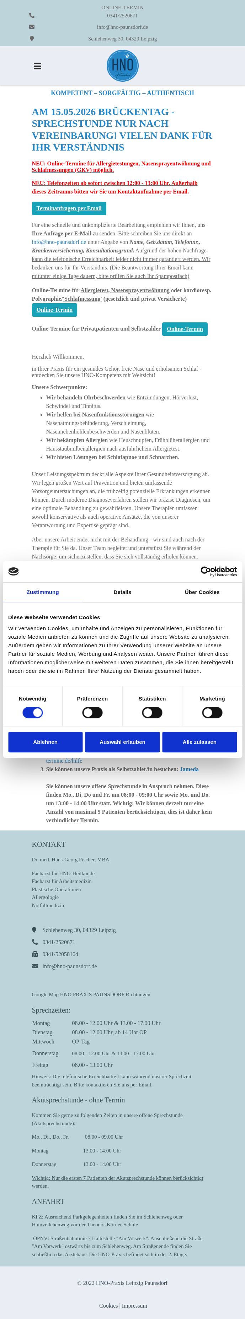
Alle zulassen (200, 742)
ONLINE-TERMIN (122, 7)
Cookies (108, 1306)
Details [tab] (123, 592)
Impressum (134, 1306)
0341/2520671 (122, 15)
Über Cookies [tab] (202, 592)
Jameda (189, 769)
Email (144, 1085)
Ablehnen (45, 742)
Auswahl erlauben (122, 742)
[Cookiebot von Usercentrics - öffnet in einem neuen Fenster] (206, 571)
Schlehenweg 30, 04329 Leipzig (122, 39)
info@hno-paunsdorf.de (122, 27)
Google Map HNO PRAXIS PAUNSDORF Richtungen (91, 994)
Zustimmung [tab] (43, 592)
